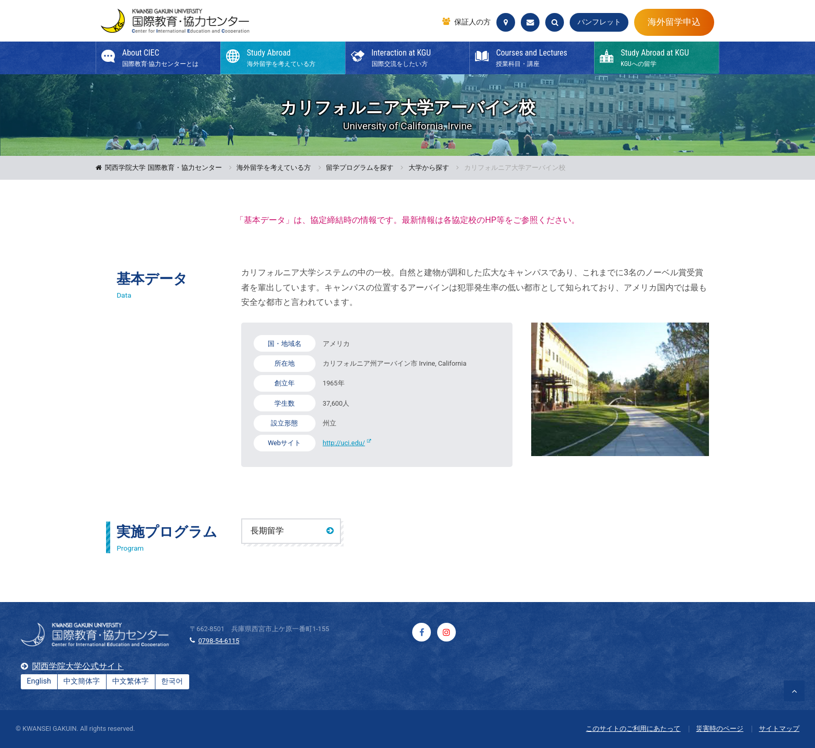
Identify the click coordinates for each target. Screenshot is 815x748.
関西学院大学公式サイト (78, 666)
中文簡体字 (81, 681)
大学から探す (429, 168)
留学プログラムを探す (359, 168)
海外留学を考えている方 (273, 168)
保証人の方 (472, 22)
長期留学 (267, 531)
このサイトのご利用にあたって (633, 728)
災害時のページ (719, 728)
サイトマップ (779, 728)
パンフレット (599, 22)
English (39, 681)
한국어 (172, 681)
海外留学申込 (674, 22)
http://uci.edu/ (344, 443)
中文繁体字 (130, 681)
